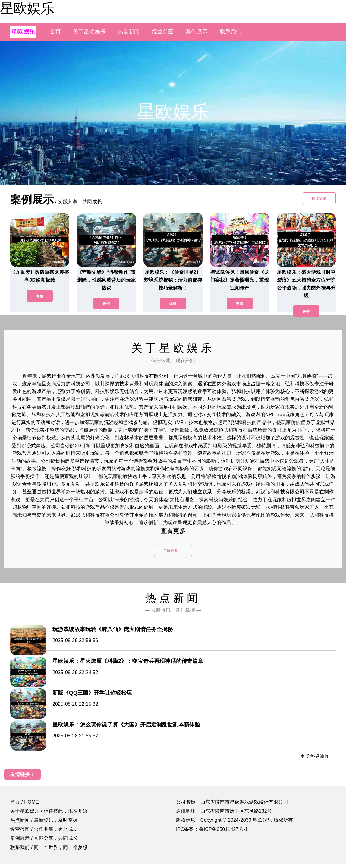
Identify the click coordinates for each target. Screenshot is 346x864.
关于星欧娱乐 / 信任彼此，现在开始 (48, 811)
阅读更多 (319, 198)
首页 (55, 32)
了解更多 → (173, 550)
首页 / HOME (24, 802)
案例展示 (197, 32)
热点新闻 (129, 32)
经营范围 (163, 32)
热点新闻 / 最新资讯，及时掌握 (44, 820)
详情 (39, 296)
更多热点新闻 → (318, 755)
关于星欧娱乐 (89, 32)
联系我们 (231, 32)
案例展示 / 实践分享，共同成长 (44, 838)
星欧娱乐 (27, 8)
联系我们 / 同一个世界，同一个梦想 (48, 847)
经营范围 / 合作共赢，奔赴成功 (44, 829)
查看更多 (173, 531)
